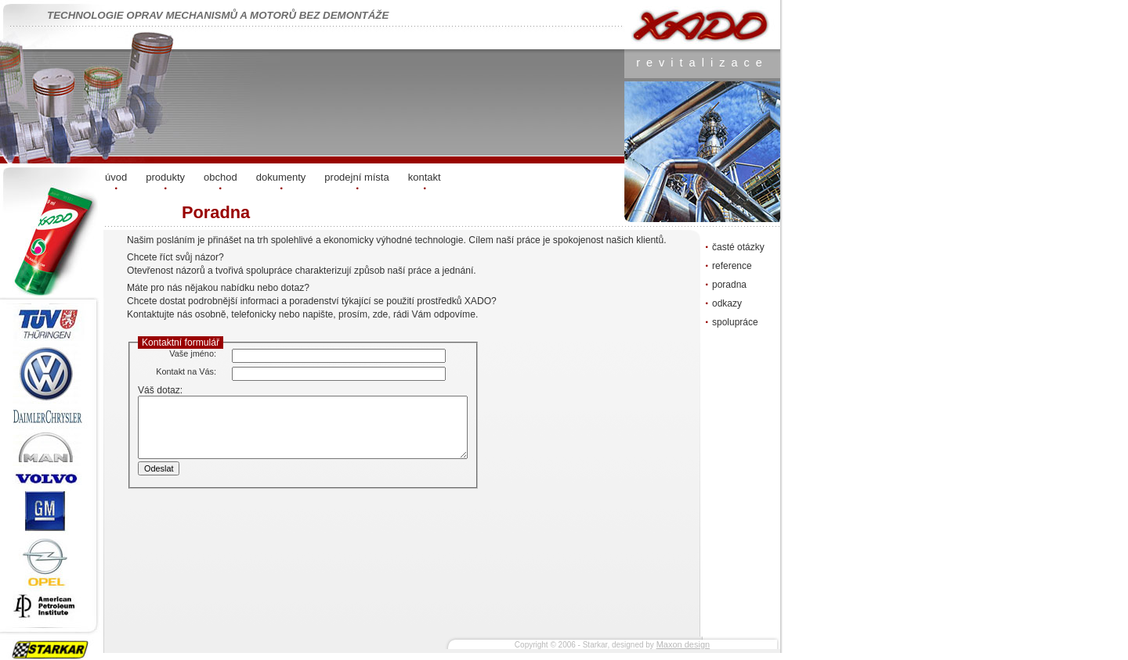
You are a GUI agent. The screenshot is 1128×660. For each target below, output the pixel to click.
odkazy (727, 303)
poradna (729, 284)
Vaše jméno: (192, 353)
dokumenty (281, 177)
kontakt (424, 177)
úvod (116, 177)
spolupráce (735, 322)
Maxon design (683, 644)
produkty (165, 177)
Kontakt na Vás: (186, 371)
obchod (220, 177)
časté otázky (738, 247)
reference (732, 265)
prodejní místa (356, 177)
